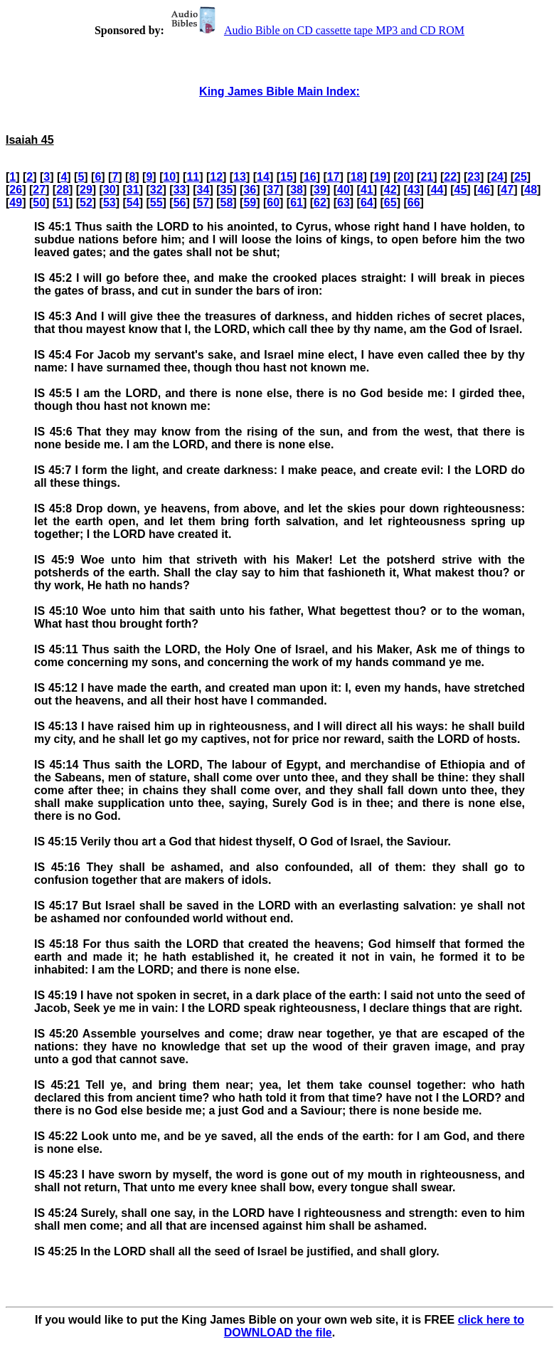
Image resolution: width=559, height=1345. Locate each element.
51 (62, 202)
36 (249, 190)
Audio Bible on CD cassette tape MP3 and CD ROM (315, 30)
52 (86, 202)
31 (133, 190)
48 (530, 190)
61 (296, 202)
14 (263, 177)
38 (296, 190)
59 (249, 202)
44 (437, 190)
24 (497, 177)
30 (109, 190)
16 (310, 177)
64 (367, 202)
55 (156, 202)
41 (367, 190)
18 (357, 177)
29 (86, 190)
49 (15, 202)
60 (273, 202)
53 (109, 202)
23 (473, 177)
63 (343, 202)
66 (414, 202)
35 (226, 190)
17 (333, 177)
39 (320, 190)
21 (426, 177)
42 (390, 190)
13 (239, 177)
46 (483, 190)
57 (203, 202)
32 (156, 190)
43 (414, 190)
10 (169, 177)
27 (39, 190)
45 (460, 190)
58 (226, 202)
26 (15, 190)
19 (380, 177)
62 (320, 202)
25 (520, 177)
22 (450, 177)
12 (216, 177)
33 (180, 190)
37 (273, 190)
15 (286, 177)
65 (390, 202)
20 (404, 177)
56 (180, 202)
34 (203, 190)
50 (39, 202)
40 (343, 190)
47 (507, 190)
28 (62, 190)
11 (192, 177)
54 (133, 202)
